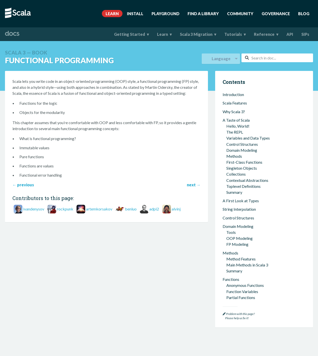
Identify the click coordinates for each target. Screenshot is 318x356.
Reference (264, 34)
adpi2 (154, 208)
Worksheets (236, 293)
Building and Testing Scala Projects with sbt (263, 287)
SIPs (305, 34)
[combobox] (277, 57)
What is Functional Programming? (255, 109)
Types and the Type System (246, 147)
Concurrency (233, 273)
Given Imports (238, 240)
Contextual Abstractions (244, 216)
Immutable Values (241, 115)
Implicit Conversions (243, 258)
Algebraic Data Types (245, 177)
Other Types (237, 207)
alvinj (176, 208)
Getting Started (129, 34)
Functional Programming (246, 103)
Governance (276, 13)
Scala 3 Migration (196, 34)
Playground (165, 13)
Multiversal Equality (243, 252)
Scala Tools (232, 281)
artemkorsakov (99, 208)
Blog (303, 13)
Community (240, 13)
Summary (235, 94)
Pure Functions (239, 121)
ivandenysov (33, 208)
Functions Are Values (244, 127)
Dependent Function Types (249, 202)
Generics (233, 159)
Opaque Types (238, 190)
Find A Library (203, 13)
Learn (112, 13)
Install (135, 13)
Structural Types (240, 196)
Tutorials (233, 34)
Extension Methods (242, 222)
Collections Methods (244, 88)
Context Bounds (240, 234)
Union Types (237, 171)
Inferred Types (238, 153)
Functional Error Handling (248, 133)
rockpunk (65, 208)
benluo (131, 208)
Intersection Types (242, 165)
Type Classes (237, 246)
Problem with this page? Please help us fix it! (239, 316)
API (289, 34)
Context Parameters (243, 228)
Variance (233, 183)
